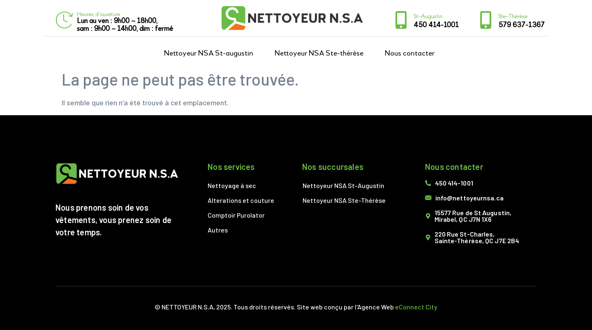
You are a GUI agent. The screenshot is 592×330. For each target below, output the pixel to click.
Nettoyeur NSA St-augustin (208, 53)
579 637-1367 (521, 25)
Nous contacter (410, 53)
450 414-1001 (436, 25)
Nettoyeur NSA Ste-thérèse (319, 53)
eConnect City (416, 307)
